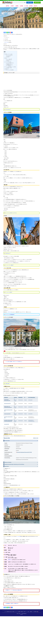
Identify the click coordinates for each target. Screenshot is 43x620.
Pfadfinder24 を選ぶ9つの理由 (10, 611)
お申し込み (30, 2)
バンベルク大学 (18, 536)
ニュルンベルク (6, 42)
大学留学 (12, 5)
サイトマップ (16, 611)
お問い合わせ (37, 2)
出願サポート (10, 559)
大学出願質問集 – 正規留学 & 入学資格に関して (12, 603)
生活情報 (21, 5)
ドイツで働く (26, 5)
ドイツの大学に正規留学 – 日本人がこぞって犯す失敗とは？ (13, 361)
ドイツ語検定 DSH (9, 65)
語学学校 (7, 5)
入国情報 (16, 5)
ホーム (5, 611)
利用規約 (22, 611)
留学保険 (31, 5)
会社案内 (19, 611)
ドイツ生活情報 (34, 611)
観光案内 (35, 5)
